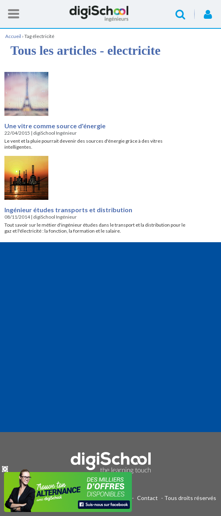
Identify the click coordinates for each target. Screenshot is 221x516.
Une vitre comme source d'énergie (55, 125)
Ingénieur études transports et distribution (68, 209)
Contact (147, 497)
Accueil (110, 14)
